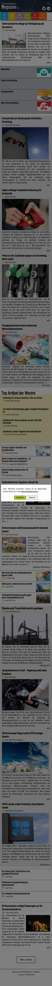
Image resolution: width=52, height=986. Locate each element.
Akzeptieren (20, 497)
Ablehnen (32, 497)
